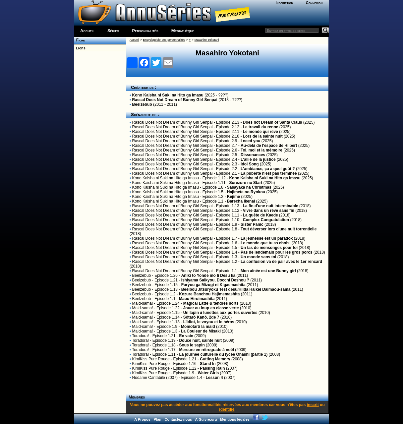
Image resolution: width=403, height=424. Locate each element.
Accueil (87, 30)
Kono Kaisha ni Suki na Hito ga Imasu (167, 95)
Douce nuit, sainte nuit (200, 340)
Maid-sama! (142, 303)
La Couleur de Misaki (201, 331)
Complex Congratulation (266, 219)
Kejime (233, 196)
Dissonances (253, 154)
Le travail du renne (260, 127)
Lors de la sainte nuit (263, 136)
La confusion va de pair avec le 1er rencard (281, 261)
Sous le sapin (191, 345)
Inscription (284, 3)
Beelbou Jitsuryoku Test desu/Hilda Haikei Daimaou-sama (236, 289)
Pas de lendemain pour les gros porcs (277, 252)
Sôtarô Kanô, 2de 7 (201, 317)
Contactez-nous (178, 419)
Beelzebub (142, 104)
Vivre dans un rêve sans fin (268, 210)
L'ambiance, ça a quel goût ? (268, 168)
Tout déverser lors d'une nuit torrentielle (279, 229)
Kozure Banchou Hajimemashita (209, 294)
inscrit (313, 404)
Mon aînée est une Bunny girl (268, 271)
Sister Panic (252, 224)
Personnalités (145, 30)
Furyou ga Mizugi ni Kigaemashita (213, 284)
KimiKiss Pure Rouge (151, 359)
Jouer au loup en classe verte (211, 308)
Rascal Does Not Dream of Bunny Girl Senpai (174, 99)
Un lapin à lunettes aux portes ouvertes (220, 312)
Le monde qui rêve (260, 131)
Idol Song (250, 164)
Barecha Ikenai (241, 201)
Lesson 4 (214, 377)
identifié (226, 409)
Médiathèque (182, 30)
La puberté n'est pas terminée (269, 173)
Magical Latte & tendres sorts (211, 303)
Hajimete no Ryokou (246, 192)
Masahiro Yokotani (207, 39)
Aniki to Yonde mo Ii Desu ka (208, 275)
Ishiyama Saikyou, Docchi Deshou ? (215, 280)
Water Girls (208, 373)
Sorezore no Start (245, 182)
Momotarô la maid (198, 326)
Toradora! (140, 335)
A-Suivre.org (206, 419)
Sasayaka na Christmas (249, 187)
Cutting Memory (215, 359)
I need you (250, 141)
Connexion (314, 3)
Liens (80, 48)
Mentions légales (235, 419)
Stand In (207, 363)
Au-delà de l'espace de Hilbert (269, 145)
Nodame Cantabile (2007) (155, 377)
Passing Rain (212, 368)
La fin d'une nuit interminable (270, 206)
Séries (113, 30)
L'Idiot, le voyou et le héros (208, 322)
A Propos (142, 419)
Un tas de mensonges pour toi (269, 247)
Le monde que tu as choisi (266, 243)
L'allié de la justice (258, 159)
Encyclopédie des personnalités (164, 39)
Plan (157, 419)
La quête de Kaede (260, 215)
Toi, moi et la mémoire (261, 150)
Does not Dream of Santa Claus (272, 122)
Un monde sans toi (258, 257)
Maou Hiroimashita (196, 298)
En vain (186, 335)
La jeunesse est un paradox (267, 238)
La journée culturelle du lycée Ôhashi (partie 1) (223, 354)
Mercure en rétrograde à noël (206, 349)
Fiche (79, 40)
